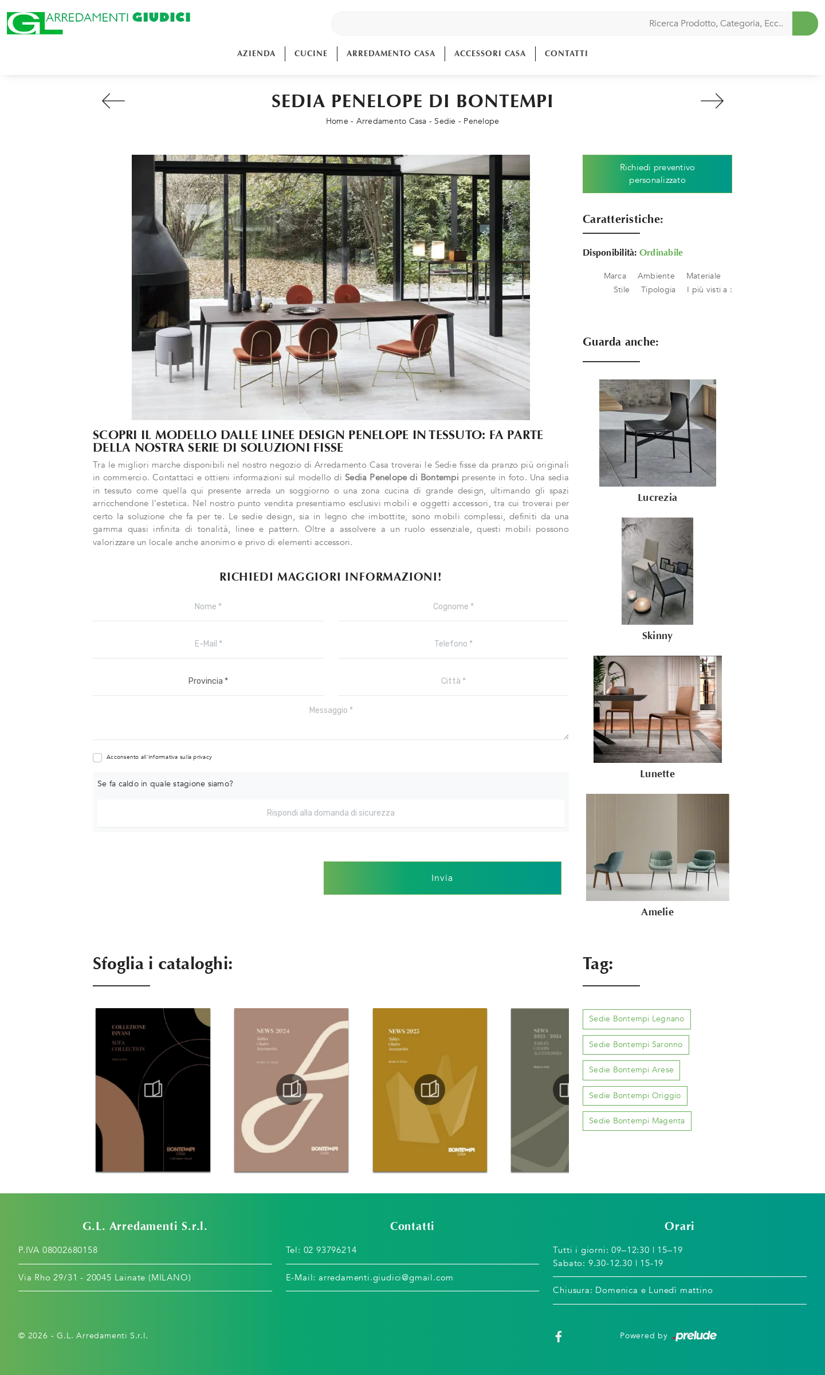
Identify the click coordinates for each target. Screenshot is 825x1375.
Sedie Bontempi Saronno (636, 1044)
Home (337, 121)
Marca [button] (615, 276)
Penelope (481, 121)
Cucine (311, 53)
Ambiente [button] (656, 276)
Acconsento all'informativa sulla (159, 757)
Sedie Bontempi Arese (631, 1069)
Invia (442, 878)
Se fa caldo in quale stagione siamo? (165, 783)
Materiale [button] (703, 276)
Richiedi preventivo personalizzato (658, 174)
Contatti (566, 53)
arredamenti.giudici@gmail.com (386, 1277)
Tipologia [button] (658, 289)
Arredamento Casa (391, 53)
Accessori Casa (490, 53)
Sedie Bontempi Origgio (635, 1095)
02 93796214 (330, 1250)
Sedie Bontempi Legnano (637, 1018)
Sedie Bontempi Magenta (637, 1120)
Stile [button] (622, 289)
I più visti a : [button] (709, 289)
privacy (202, 757)
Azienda (256, 53)
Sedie (444, 121)
